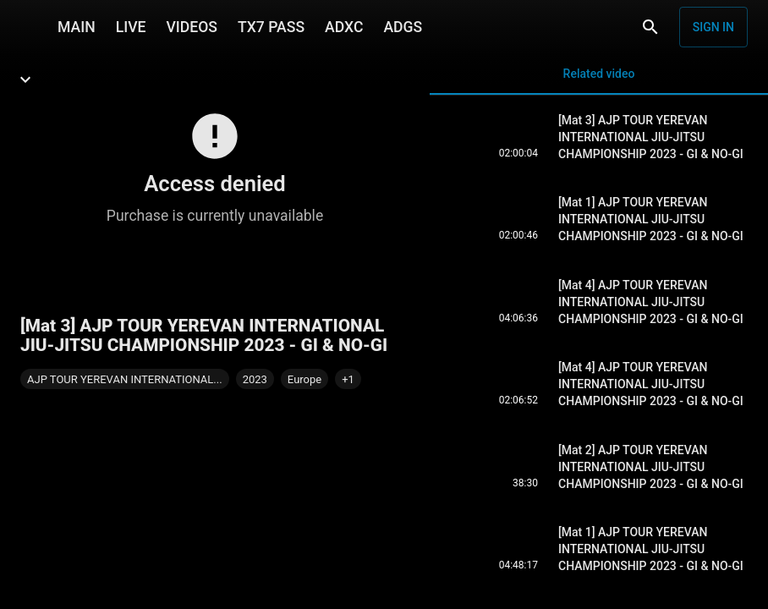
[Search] (650, 27)
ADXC (344, 27)
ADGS (402, 27)
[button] (348, 379)
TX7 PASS (271, 27)
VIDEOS (191, 27)
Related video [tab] (599, 81)
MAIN (77, 27)
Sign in (713, 27)
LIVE (131, 27)
